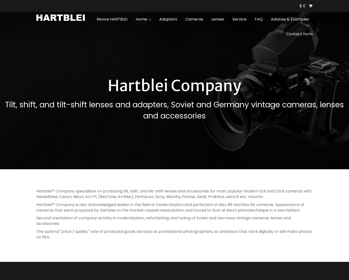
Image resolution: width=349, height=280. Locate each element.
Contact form (299, 34)
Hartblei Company (174, 85)
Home (143, 19)
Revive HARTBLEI (112, 19)
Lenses (217, 19)
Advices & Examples (290, 19)
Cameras (194, 19)
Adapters (168, 19)
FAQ (259, 19)
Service (239, 19)
